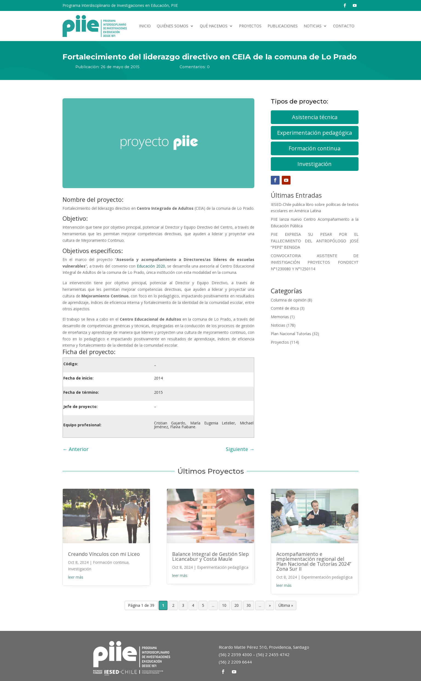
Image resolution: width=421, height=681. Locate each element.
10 (224, 605)
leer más (75, 577)
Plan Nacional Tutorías (291, 333)
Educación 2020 (151, 266)
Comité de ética (285, 308)
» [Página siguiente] (270, 605)
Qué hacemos (213, 25)
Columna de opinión (288, 300)
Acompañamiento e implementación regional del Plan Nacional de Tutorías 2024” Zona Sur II (313, 561)
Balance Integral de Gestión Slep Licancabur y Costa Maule (210, 556)
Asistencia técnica (314, 117)
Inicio (145, 25)
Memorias (280, 316)
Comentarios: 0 (195, 66)
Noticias (313, 25)
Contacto (343, 25)
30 (248, 605)
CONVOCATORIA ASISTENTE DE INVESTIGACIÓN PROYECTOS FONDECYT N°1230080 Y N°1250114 (315, 262)
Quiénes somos (172, 25)
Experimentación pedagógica (314, 132)
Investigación (314, 164)
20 (236, 605)
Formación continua (314, 148)
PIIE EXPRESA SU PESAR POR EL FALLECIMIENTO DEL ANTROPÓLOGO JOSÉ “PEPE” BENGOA (315, 241)
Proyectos (250, 25)
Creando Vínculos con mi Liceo (104, 554)
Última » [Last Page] (285, 605)
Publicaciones (283, 25)
